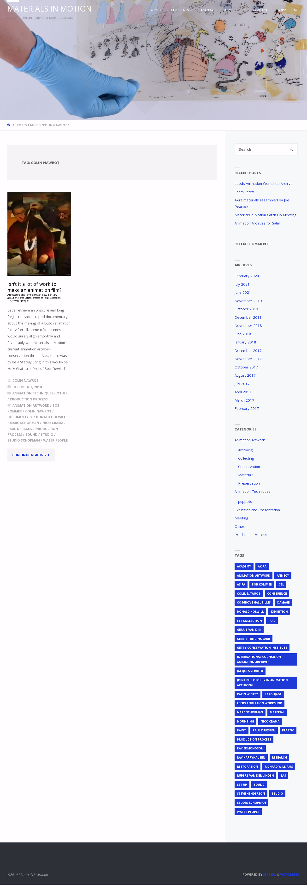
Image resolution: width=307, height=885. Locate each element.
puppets (245, 501)
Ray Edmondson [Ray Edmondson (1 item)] (250, 749)
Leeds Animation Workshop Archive (264, 183)
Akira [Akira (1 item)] (262, 567)
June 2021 (243, 292)
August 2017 (245, 375)
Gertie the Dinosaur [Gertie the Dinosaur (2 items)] (253, 639)
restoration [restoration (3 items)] (247, 767)
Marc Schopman (24, 423)
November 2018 (248, 325)
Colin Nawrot (38, 411)
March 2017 (244, 400)
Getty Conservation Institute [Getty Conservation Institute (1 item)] (262, 648)
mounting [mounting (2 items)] (245, 722)
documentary (20, 417)
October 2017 (246, 367)
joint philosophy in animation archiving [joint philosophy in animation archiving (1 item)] (262, 683)
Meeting (241, 518)
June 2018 (243, 334)
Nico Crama (52, 423)
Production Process (29, 399)
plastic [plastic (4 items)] (288, 731)
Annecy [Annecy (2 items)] (283, 576)
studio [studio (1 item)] (277, 794)
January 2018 (245, 342)
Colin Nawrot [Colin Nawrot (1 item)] (248, 594)
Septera (269, 875)
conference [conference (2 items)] (277, 594)
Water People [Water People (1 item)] (248, 812)
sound (31, 435)
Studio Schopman (23, 440)
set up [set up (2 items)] (242, 785)
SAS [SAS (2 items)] (283, 776)
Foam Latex (244, 192)
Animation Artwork (250, 440)
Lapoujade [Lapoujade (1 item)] (273, 694)
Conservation (249, 466)
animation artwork (30, 405)
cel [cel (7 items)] (281, 585)
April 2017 (243, 392)
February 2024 (247, 276)
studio (47, 435)
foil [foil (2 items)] (272, 621)
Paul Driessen (19, 429)
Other (62, 393)
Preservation (249, 483)
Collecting (246, 458)
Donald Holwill (51, 417)
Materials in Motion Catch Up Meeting (265, 215)
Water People (55, 440)
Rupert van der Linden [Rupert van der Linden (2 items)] (255, 776)
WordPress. (290, 875)
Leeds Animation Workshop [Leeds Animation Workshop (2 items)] (259, 703)
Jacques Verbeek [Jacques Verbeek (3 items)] (250, 671)
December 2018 (248, 317)
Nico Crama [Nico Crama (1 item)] (270, 722)
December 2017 (248, 350)
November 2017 (248, 358)
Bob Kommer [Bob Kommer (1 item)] (262, 585)
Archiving (245, 450)
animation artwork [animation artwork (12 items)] (253, 576)
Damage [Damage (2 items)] (283, 603)
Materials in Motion (50, 8)
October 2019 (246, 309)
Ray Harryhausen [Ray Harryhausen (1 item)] (251, 758)
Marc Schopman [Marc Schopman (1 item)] (250, 712)
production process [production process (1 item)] (254, 740)
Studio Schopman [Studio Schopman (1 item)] (251, 803)
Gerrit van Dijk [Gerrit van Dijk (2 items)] (249, 630)
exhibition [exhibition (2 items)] (279, 612)
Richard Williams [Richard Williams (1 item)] (279, 767)
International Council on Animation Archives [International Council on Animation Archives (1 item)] (259, 659)
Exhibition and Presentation (257, 510)
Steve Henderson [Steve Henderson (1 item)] (251, 794)
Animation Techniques (32, 393)
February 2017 (247, 408)
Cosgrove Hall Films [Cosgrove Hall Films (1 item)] (254, 603)
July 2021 (242, 284)
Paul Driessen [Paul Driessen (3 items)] (264, 731)
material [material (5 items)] (277, 712)
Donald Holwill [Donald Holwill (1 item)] (250, 612)
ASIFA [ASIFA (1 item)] (241, 585)
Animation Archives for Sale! (257, 223)
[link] (295, 10)
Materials (246, 475)
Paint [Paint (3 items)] (241, 731)
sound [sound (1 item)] (259, 785)
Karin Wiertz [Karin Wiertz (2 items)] (247, 694)
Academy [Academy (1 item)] (244, 567)
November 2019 (248, 301)
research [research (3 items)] (279, 758)
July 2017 (242, 383)
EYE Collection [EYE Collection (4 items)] (249, 621)
